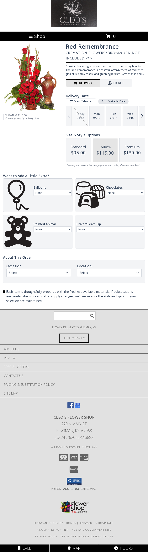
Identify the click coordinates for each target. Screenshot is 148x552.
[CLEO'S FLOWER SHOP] (74, 26)
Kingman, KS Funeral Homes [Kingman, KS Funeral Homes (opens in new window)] (55, 523)
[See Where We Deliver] (74, 338)
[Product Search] (75, 315)
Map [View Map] (74, 548)
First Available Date (113, 101)
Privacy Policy (46, 536)
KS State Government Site (91, 529)
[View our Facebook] (70, 407)
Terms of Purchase (75, 536)
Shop (37, 36)
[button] (74, 481)
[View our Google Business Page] (77, 407)
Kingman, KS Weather (53, 529)
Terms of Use (103, 536)
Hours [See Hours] (123, 548)
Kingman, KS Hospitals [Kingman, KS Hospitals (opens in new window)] (96, 523)
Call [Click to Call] (24, 548)
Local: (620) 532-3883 (74, 437)
